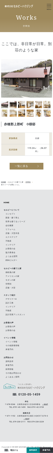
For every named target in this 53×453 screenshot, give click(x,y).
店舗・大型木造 (12, 233)
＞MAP (45, 404)
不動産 (8, 241)
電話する (14, 450)
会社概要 (9, 225)
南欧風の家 (10, 272)
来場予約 (46, 450)
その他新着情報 (12, 345)
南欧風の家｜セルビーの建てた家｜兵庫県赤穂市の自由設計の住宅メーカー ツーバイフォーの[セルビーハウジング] (19, 6)
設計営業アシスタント (15, 314)
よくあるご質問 (12, 377)
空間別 (28, 182)
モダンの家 (10, 280)
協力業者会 (10, 252)
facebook (21, 450)
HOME (3, 182)
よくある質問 (11, 256)
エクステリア (11, 237)
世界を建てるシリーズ (15, 221)
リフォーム (10, 229)
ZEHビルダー (11, 260)
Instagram (24, 450)
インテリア (10, 245)
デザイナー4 (11, 299)
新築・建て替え (12, 218)
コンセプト (10, 214)
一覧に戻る (21, 166)
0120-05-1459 (29, 394)
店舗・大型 (10, 288)
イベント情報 (11, 342)
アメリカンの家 (12, 276)
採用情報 (9, 369)
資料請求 (33, 450)
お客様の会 (10, 249)
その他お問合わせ (13, 373)
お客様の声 (10, 326)
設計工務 (9, 303)
